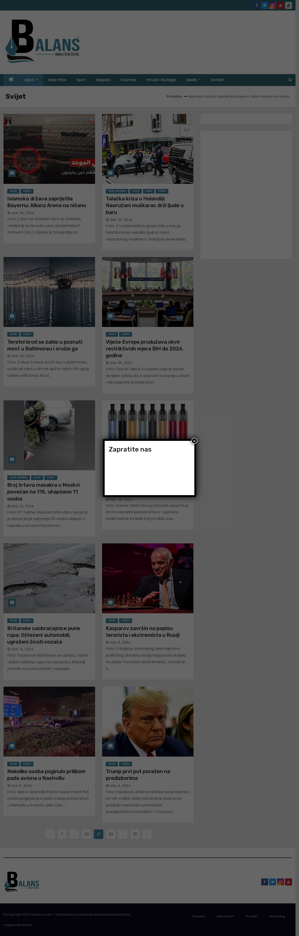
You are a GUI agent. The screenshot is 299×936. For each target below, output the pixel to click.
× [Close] (194, 441)
